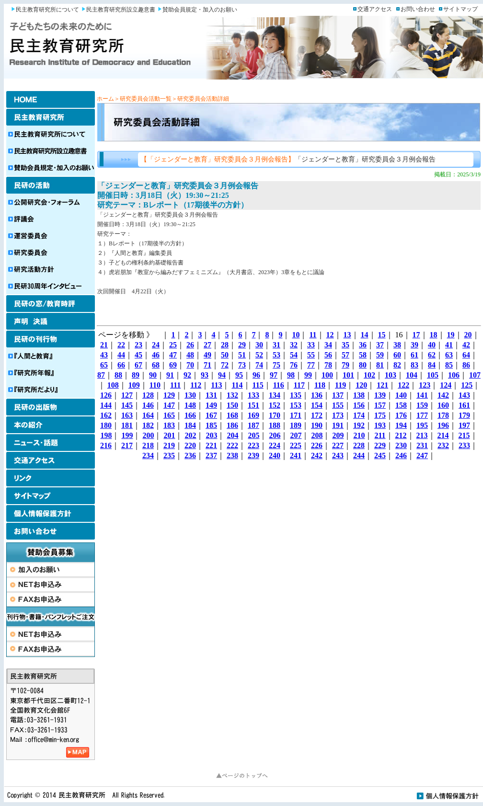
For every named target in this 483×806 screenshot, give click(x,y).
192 (359, 425)
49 (207, 355)
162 (106, 415)
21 (104, 345)
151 (253, 405)
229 (380, 445)
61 (414, 355)
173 (338, 415)
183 (169, 425)
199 (127, 435)
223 (253, 445)
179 (464, 415)
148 (190, 405)
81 (380, 365)
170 (274, 415)
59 (380, 355)
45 (138, 355)
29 (242, 345)
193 (380, 425)
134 (274, 395)
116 (278, 385)
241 (295, 455)
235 (169, 455)
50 (225, 355)
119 (340, 385)
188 (274, 425)
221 (211, 445)
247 (422, 455)
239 (253, 455)
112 (195, 385)
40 (432, 345)
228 (359, 445)
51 (242, 355)
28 (225, 345)
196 (443, 425)
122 (403, 385)
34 (328, 345)
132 (232, 395)
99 (308, 375)
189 (295, 425)
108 (113, 385)
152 (274, 405)
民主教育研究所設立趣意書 (120, 9)
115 (258, 385)
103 (390, 375)
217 (127, 445)
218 (148, 445)
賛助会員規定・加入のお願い (199, 9)
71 (207, 365)
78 (328, 365)
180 (106, 425)
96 (256, 375)
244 (359, 455)
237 (211, 455)
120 (361, 385)
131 (211, 395)
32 (294, 345)
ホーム (105, 98)
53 (276, 355)
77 (311, 365)
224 (274, 445)
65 (104, 365)
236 (190, 455)
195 (422, 425)
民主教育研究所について (47, 9)
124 (445, 385)
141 (422, 395)
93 (204, 375)
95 (239, 375)
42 (466, 345)
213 (422, 435)
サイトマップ (460, 9)
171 (295, 415)
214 (443, 435)
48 (190, 355)
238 (232, 455)
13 (347, 335)
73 (242, 365)
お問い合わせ (418, 9)
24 (156, 345)
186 (232, 425)
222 (232, 445)
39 (414, 345)
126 (106, 395)
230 (401, 445)
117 (299, 385)
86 (466, 365)
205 (253, 435)
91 (170, 375)
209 (338, 435)
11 (312, 335)
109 (134, 385)
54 (294, 355)
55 (311, 355)
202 (190, 435)
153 (295, 405)
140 (401, 395)
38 (397, 345)
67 (138, 365)
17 (416, 335)
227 (338, 445)
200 (148, 435)
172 (316, 415)
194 (401, 425)
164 (148, 415)
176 (401, 415)
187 (253, 425)
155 (338, 405)
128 (148, 395)
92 (187, 375)
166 (190, 415)
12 (330, 335)
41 (449, 345)
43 (104, 355)
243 (338, 455)
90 (153, 375)
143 (464, 395)
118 (319, 385)
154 (316, 405)
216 (106, 445)
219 (169, 445)
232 (443, 445)
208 (316, 435)
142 (443, 395)
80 (363, 365)
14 (364, 335)
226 (316, 445)
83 (414, 365)
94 (222, 375)
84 (432, 365)
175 (380, 415)
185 (211, 425)
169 (253, 415)
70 (190, 365)
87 (101, 375)
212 (401, 435)
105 (432, 375)
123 (424, 385)
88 (118, 375)
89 (135, 375)
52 (259, 355)
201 (169, 435)
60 (397, 355)
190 (316, 425)
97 (273, 375)
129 (169, 395)
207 (295, 435)
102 (369, 375)
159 (422, 405)
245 (380, 455)
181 (127, 425)
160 (443, 405)
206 (274, 435)
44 (121, 355)
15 (382, 335)
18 (433, 335)
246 (401, 455)
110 (155, 385)
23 (138, 345)
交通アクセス (374, 9)
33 (311, 345)
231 (422, 445)
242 (316, 455)
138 (359, 395)
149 (211, 405)
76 (294, 365)
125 (466, 385)
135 (295, 395)
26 (190, 345)
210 (359, 435)
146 (148, 405)
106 (454, 375)
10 (295, 335)
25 (173, 345)
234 (148, 455)
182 (148, 425)
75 (276, 365)
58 (363, 355)
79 (345, 365)
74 (259, 365)
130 (190, 395)
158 (401, 405)
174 (359, 415)
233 (464, 445)
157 (380, 405)
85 (449, 365)
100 (327, 375)
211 (379, 435)
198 (106, 435)
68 (156, 365)
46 (156, 355)
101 (348, 375)
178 (443, 415)
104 (411, 375)
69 (173, 365)
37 (380, 345)
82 (397, 365)
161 (464, 405)
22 (121, 345)
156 (359, 405)
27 (207, 345)
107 (475, 375)
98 (291, 375)
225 (295, 445)
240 (274, 455)
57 (345, 355)
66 (121, 365)
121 (382, 385)
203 (211, 435)
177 (422, 415)
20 (468, 335)
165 (169, 415)
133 (253, 395)
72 (225, 365)
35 (345, 345)
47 (173, 355)
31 (276, 345)
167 (211, 415)
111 (175, 385)
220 (190, 445)
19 (451, 335)
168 (232, 415)
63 (449, 355)
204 (232, 435)
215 (464, 435)
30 (259, 345)
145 (127, 405)
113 (216, 385)
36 (363, 345)
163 (127, 415)
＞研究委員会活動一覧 (143, 98)
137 (338, 395)
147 (169, 405)
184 (190, 425)
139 (380, 395)
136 (316, 395)
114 (236, 385)
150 (232, 405)
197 (464, 425)
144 (106, 405)
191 (338, 425)
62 (432, 355)
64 (466, 355)
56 (328, 355)
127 (127, 395)
